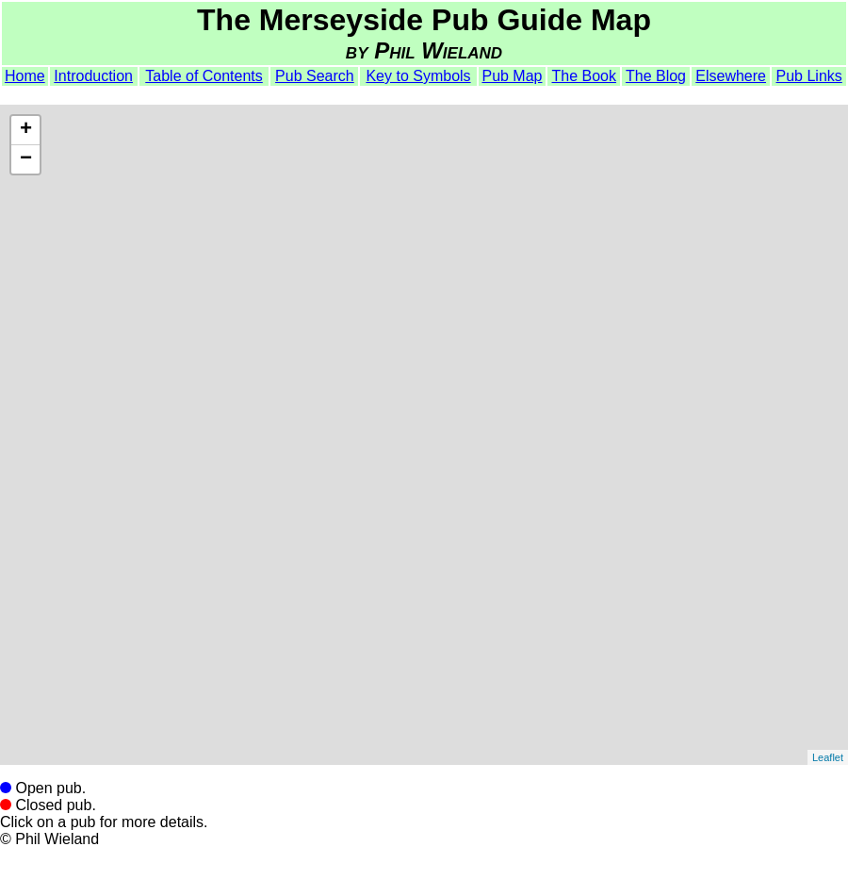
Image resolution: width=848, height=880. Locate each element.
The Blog (656, 76)
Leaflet (827, 757)
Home (25, 76)
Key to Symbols (418, 76)
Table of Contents (204, 76)
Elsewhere (730, 76)
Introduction (93, 76)
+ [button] (26, 130)
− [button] (26, 159)
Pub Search (314, 76)
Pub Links (809, 76)
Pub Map (511, 76)
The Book (584, 76)
